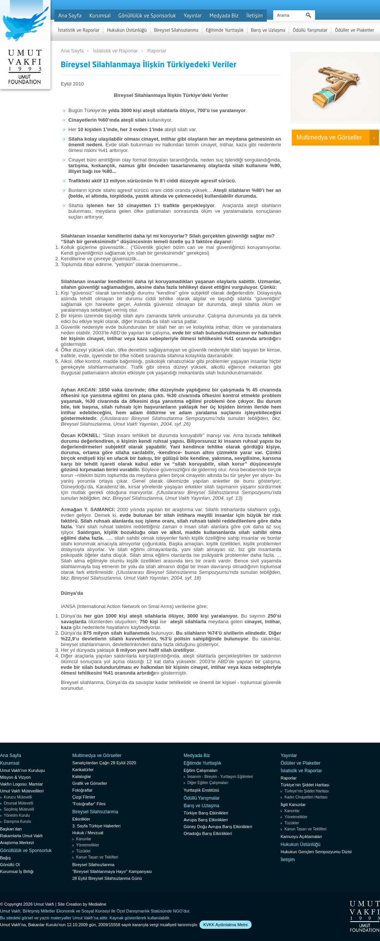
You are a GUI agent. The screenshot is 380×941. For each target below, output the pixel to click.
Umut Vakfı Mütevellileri (22, 791)
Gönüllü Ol (10, 864)
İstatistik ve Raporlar (115, 51)
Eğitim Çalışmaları (200, 770)
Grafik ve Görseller (89, 783)
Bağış (5, 857)
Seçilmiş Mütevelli (19, 809)
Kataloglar (81, 776)
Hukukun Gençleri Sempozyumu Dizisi (316, 851)
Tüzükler (83, 851)
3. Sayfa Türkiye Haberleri (96, 826)
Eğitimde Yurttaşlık (202, 763)
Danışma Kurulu (17, 821)
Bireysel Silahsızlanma (95, 811)
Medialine (97, 904)
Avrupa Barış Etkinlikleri (206, 819)
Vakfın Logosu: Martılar (21, 784)
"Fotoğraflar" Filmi (88, 804)
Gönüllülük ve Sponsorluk (26, 850)
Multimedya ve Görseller (329, 137)
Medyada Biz (197, 755)
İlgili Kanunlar (293, 804)
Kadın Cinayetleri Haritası (305, 797)
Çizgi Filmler (83, 797)
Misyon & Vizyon (15, 777)
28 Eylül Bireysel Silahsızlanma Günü (107, 878)
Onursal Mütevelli (18, 803)
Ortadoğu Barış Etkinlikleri (208, 833)
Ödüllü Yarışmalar (202, 798)
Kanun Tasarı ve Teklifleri (97, 857)
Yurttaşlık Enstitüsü (201, 790)
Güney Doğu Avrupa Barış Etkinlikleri (218, 826)
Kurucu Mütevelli (18, 797)
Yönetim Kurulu (17, 815)
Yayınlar (288, 755)
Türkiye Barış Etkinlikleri (206, 813)
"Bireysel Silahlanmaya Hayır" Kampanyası (112, 871)
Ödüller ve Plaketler (300, 763)
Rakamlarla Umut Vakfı (21, 835)
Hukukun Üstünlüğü (300, 844)
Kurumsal (9, 763)
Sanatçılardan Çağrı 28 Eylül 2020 (104, 762)
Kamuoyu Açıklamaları (301, 836)
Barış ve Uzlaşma (201, 805)
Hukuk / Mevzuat (87, 832)
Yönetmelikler (87, 845)
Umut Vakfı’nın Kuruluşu (22, 770)
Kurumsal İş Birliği (16, 871)
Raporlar (156, 51)
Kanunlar (83, 839)
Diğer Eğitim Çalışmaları (207, 783)
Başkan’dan (11, 829)
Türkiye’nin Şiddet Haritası (304, 785)
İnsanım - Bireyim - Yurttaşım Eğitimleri (220, 777)
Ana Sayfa (72, 51)
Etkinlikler (81, 819)
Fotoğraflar (82, 790)
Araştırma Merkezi (17, 842)
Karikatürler (82, 769)
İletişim (287, 859)
